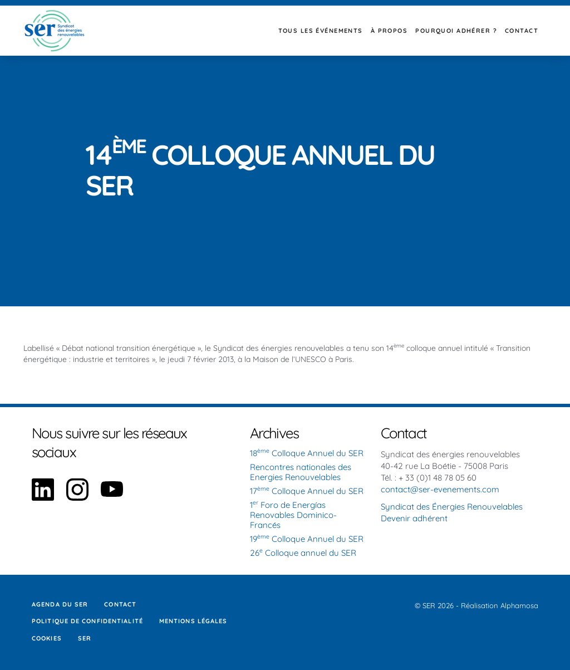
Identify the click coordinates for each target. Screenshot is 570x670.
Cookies (47, 638)
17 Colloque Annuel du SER (306, 491)
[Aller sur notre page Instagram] (77, 497)
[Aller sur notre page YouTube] (112, 497)
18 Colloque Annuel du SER (306, 453)
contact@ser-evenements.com (440, 489)
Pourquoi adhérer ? (456, 31)
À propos (389, 31)
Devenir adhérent (414, 518)
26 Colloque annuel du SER (303, 552)
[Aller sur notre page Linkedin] (43, 497)
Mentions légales (193, 621)
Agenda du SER (60, 604)
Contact (521, 31)
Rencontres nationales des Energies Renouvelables (300, 472)
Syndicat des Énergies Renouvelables (452, 506)
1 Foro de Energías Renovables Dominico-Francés (293, 515)
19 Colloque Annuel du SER (306, 539)
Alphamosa (519, 605)
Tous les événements (320, 31)
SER (84, 638)
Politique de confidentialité (87, 621)
